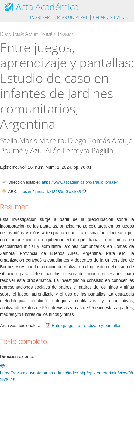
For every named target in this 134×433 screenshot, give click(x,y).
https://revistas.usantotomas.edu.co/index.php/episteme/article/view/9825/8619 (66, 373)
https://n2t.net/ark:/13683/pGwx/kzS (49, 191)
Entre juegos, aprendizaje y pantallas (87, 325)
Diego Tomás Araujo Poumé (26, 34)
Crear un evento (111, 17)
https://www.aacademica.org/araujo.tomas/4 (80, 182)
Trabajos (65, 34)
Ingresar (40, 17)
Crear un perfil (71, 17)
